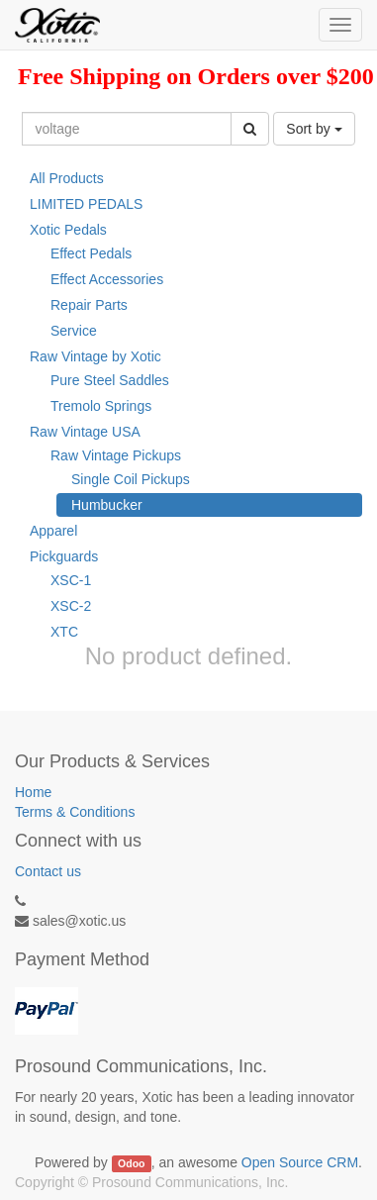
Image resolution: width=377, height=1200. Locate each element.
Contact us (48, 871)
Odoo (131, 1163)
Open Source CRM (299, 1162)
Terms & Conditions (75, 812)
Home (33, 792)
